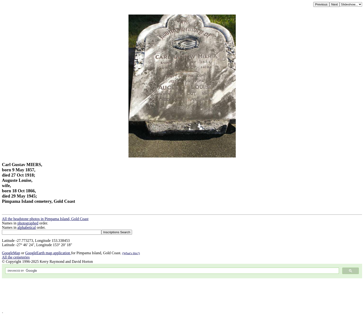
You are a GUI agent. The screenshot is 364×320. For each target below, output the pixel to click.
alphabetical (26, 227)
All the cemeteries (16, 257)
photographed (27, 223)
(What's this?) (131, 253)
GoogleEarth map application (48, 253)
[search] (172, 271)
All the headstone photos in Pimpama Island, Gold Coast (45, 219)
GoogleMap (11, 253)
